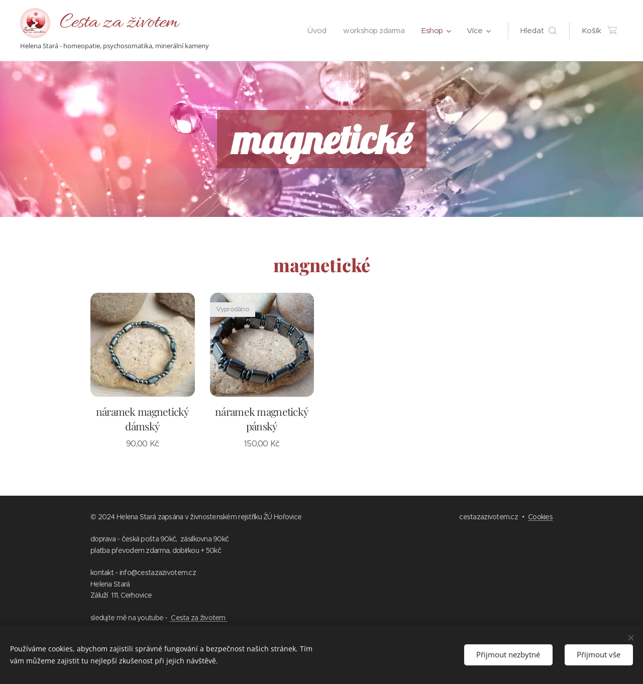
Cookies (540, 516)
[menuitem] (311, 30)
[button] (538, 30)
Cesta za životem (198, 617)
